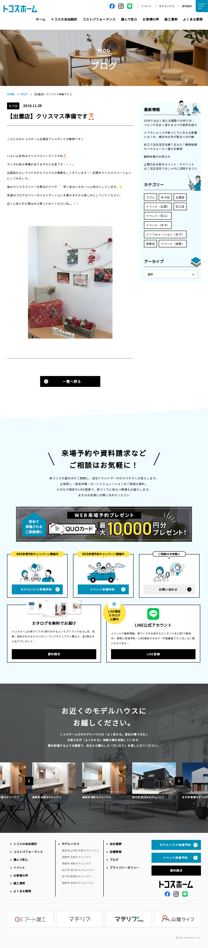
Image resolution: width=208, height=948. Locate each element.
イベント (146, 6)
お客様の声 (151, 19)
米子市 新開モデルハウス (76, 876)
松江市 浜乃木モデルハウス (78, 870)
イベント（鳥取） (172, 244)
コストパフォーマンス (99, 19)
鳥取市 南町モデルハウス (76, 863)
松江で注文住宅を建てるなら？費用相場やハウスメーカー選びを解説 (170, 146)
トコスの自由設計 (64, 19)
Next (179, 781)
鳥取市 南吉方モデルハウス (78, 883)
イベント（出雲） (158, 206)
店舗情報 (115, 852)
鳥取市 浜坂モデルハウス (76, 857)
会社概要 (115, 844)
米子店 (165, 197)
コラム (150, 197)
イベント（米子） (158, 225)
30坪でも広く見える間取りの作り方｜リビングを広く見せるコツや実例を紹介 (170, 122)
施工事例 (171, 19)
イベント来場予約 (102, 589)
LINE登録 (153, 654)
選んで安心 (129, 19)
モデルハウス (167, 6)
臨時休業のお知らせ (157, 156)
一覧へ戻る (72, 381)
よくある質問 (193, 19)
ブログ (23, 94)
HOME (11, 94)
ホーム (40, 19)
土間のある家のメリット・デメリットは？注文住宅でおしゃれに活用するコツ (170, 166)
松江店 (180, 206)
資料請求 (187, 6)
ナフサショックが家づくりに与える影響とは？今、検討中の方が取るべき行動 (170, 134)
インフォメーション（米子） (165, 234)
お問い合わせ (168, 589)
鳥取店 (150, 244)
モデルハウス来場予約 (36, 589)
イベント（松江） (158, 216)
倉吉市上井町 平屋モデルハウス (80, 850)
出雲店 (180, 197)
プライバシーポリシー (124, 867)
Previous (29, 781)
